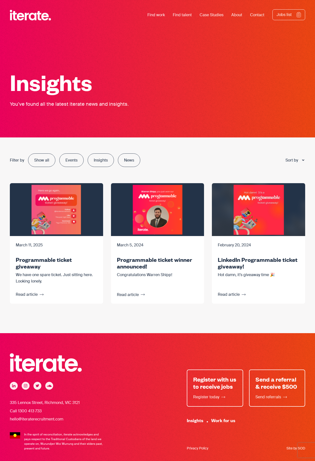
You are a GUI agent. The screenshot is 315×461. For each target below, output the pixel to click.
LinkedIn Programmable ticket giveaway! (258, 263)
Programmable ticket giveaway (44, 263)
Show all (41, 160)
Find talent (182, 15)
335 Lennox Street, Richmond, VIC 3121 (45, 402)
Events (71, 160)
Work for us (223, 420)
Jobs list (284, 14)
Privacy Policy (197, 448)
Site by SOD (295, 448)
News (129, 160)
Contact (257, 15)
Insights (101, 160)
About (236, 15)
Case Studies (211, 15)
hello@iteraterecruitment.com (36, 419)
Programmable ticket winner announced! (154, 263)
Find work (156, 15)
